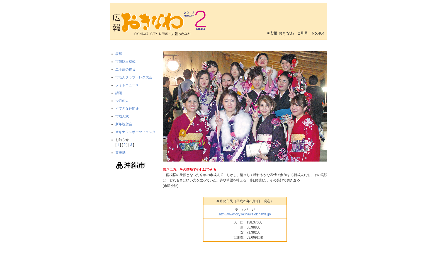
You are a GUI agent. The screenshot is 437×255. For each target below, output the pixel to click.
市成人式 (122, 116)
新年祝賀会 (123, 124)
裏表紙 (120, 153)
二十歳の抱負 (125, 69)
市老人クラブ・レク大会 (133, 77)
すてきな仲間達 (127, 108)
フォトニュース (127, 85)
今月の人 (122, 101)
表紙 (118, 54)
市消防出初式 (125, 62)
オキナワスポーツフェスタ (135, 132)
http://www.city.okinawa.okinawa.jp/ (245, 214)
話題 (118, 93)
